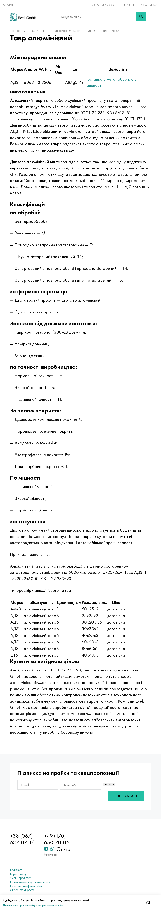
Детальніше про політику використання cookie (33, 905)
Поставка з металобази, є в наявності (110, 82)
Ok (148, 902)
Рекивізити (16, 870)
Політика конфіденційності (27, 886)
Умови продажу (20, 878)
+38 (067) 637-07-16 (22, 839)
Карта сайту (18, 874)
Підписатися (126, 796)
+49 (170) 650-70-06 (101, 4)
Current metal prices (22, 890)
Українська (149, 4)
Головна (18, 31)
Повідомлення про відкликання (30, 882)
